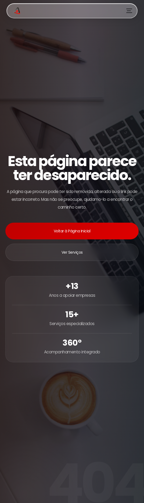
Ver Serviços (72, 252)
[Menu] (129, 10)
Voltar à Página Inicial (72, 231)
